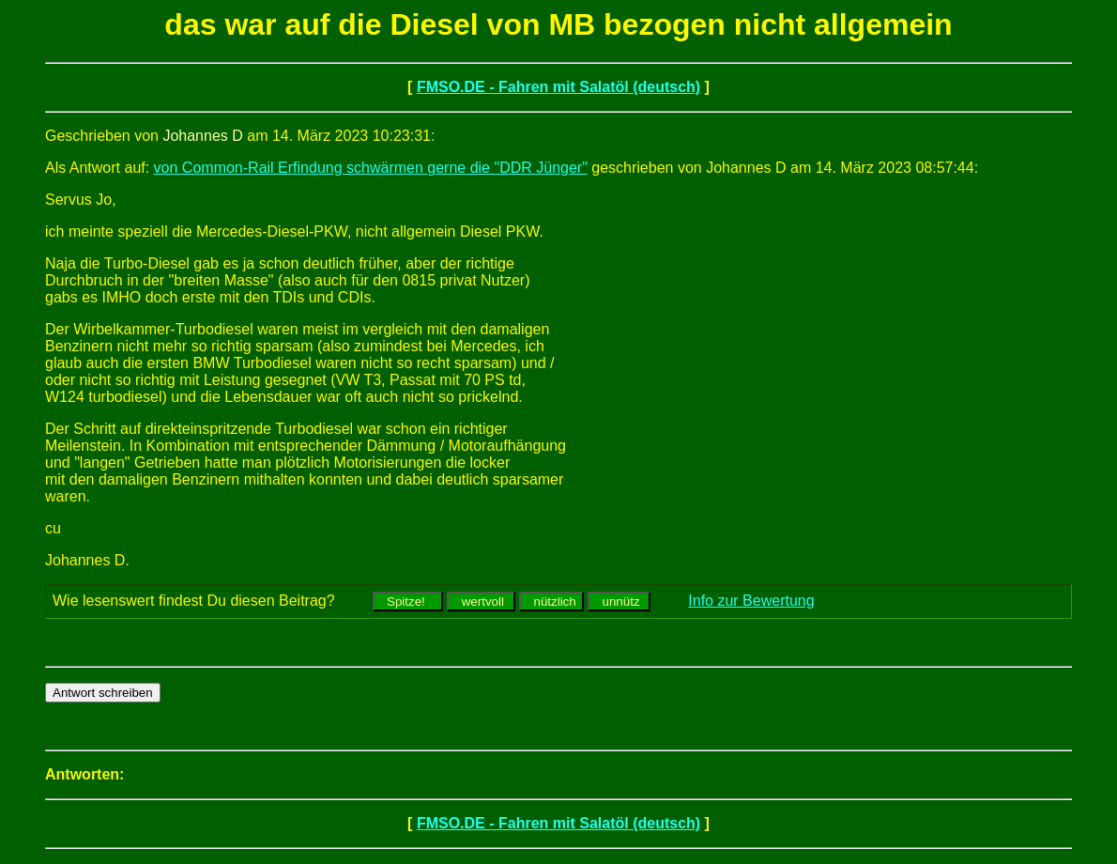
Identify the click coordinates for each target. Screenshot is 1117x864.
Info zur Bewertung (751, 601)
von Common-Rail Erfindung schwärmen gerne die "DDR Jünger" (371, 168)
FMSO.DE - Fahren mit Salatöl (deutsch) (558, 87)
